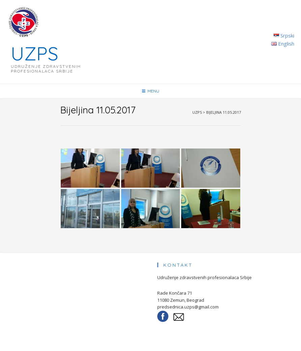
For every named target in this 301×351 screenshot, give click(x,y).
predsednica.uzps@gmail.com (188, 307)
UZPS (34, 53)
